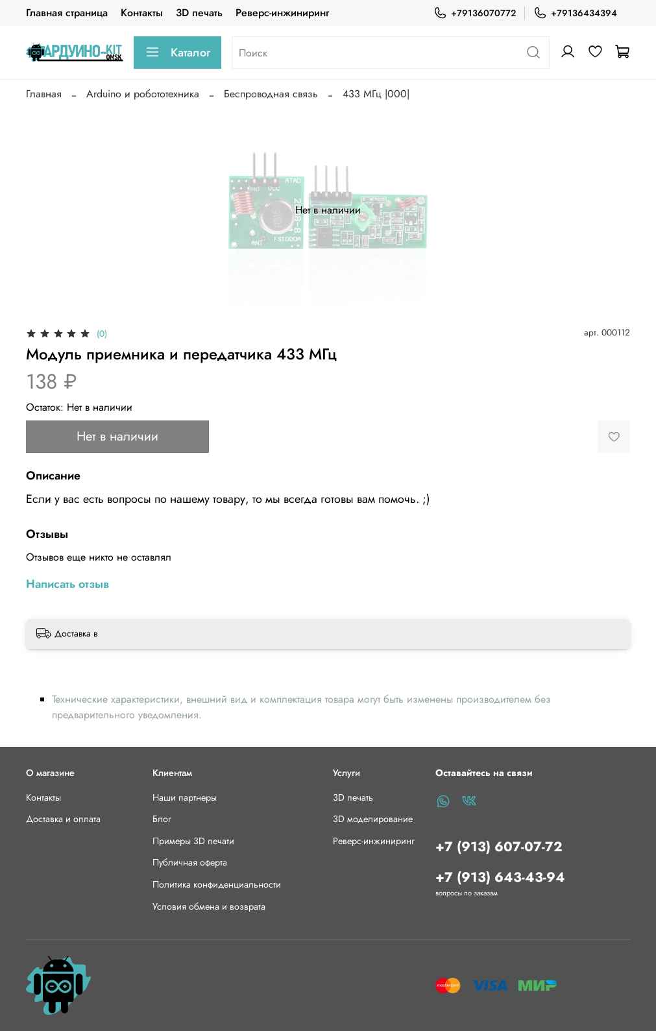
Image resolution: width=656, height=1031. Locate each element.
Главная (44, 93)
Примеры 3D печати (193, 840)
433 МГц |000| (376, 93)
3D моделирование (373, 818)
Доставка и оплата (63, 818)
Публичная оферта (189, 862)
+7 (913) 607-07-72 (499, 846)
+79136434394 (575, 13)
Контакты (142, 12)
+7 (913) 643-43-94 (500, 877)
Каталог (177, 52)
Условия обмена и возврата (208, 906)
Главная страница (67, 12)
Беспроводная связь (271, 93)
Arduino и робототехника (142, 93)
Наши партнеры (184, 797)
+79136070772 (474, 13)
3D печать (199, 12)
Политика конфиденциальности (216, 884)
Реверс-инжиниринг (282, 12)
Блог (161, 818)
